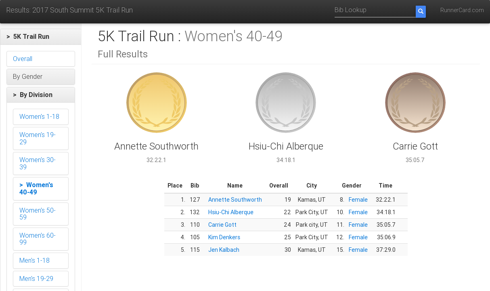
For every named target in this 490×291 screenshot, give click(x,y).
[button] (40, 36)
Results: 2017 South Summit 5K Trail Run (69, 10)
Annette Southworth (235, 199)
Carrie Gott (222, 224)
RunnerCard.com (462, 10)
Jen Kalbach (223, 249)
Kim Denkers (224, 237)
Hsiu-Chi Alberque (230, 212)
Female (358, 199)
